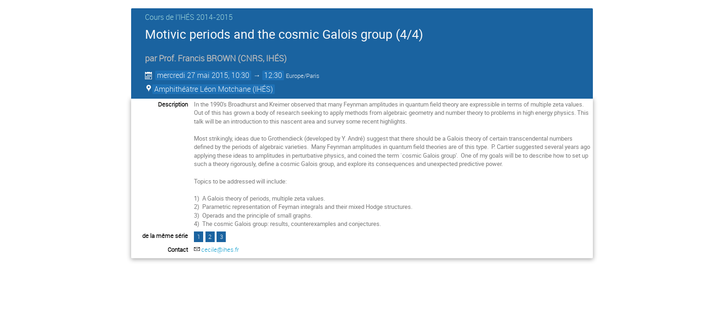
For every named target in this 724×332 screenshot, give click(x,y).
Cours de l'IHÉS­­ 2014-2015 (189, 17)
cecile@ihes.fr (220, 249)
